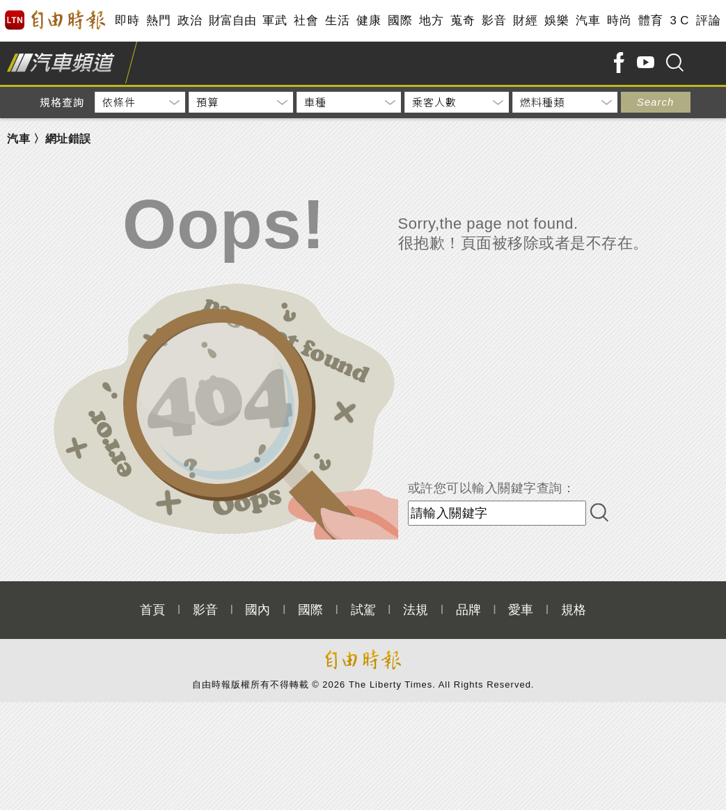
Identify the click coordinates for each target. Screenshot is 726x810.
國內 (257, 610)
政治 (189, 20)
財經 (525, 20)
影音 (494, 20)
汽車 (588, 20)
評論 (708, 20)
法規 (415, 610)
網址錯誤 (68, 139)
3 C (679, 20)
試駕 (363, 610)
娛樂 (556, 20)
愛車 (520, 610)
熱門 (158, 20)
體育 (650, 20)
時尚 (619, 20)
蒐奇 (462, 20)
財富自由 (232, 20)
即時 (127, 20)
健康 (368, 20)
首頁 (152, 610)
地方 (431, 20)
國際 (400, 20)
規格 (573, 610)
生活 (337, 20)
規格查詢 (62, 102)
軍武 (274, 20)
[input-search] (497, 513)
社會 (306, 20)
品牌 (468, 610)
